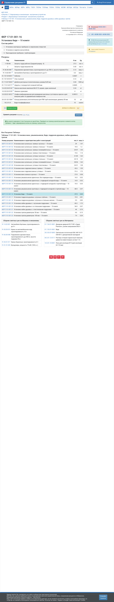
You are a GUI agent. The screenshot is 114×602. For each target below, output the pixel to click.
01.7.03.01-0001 (50, 229)
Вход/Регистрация (104, 2)
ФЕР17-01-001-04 (7, 153)
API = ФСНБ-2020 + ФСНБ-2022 (100, 34)
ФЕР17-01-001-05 (7, 156)
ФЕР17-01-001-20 (7, 206)
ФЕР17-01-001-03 (7, 150)
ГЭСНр (57, 7)
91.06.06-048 (6, 235)
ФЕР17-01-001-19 (7, 203)
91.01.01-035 (6, 245)
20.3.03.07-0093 (50, 232)
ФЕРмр (17, 7)
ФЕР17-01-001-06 (7, 159)
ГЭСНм (38, 7)
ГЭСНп (51, 7)
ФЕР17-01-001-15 (7, 189)
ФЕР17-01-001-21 (7, 209)
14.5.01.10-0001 (50, 243)
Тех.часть (83, 7)
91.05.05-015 (6, 229)
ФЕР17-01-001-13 (7, 180)
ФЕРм (11, 7)
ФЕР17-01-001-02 (7, 147)
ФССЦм (69, 7)
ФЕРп (23, 7)
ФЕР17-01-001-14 (7, 184)
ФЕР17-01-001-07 (7, 162)
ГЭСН (33, 7)
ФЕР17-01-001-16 (7, 194)
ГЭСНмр (45, 7)
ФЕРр (28, 7)
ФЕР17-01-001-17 (7, 197)
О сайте (89, 7)
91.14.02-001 (6, 224)
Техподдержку (92, 51)
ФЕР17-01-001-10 (7, 171)
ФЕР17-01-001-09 (7, 168)
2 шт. (24, 114)
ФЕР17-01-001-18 (7, 200)
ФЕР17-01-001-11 (7, 174)
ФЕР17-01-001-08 (7, 165)
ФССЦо (75, 7)
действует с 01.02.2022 (101, 43)
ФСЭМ (63, 7)
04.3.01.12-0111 (50, 238)
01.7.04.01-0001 (50, 224)
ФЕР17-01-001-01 (7, 144)
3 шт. (28, 114)
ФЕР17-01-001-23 (7, 215)
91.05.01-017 (6, 242)
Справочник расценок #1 (14, 2)
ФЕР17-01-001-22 (7, 212)
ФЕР (6, 7)
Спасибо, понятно (103, 597)
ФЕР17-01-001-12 (7, 177)
